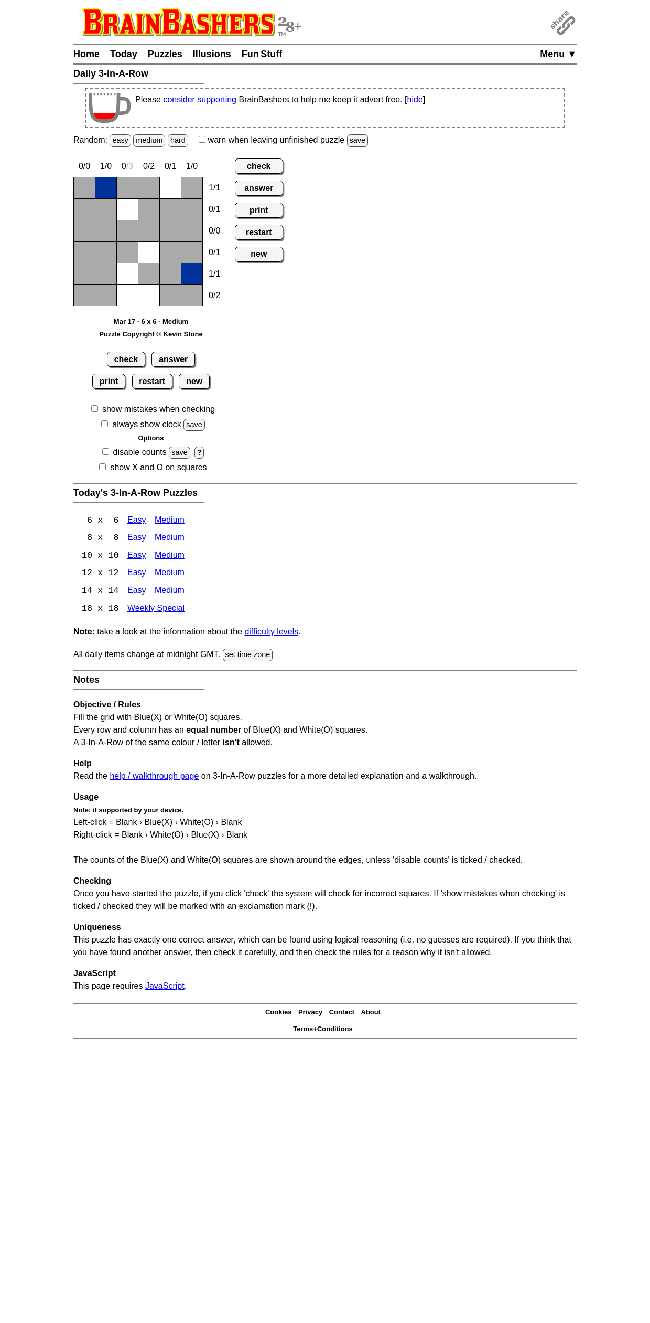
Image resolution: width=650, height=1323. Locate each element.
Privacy (310, 1014)
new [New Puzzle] (194, 381)
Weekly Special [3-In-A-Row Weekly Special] (156, 610)
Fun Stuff (262, 54)
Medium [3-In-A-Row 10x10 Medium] (170, 556)
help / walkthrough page (154, 776)
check (126, 359)
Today (123, 54)
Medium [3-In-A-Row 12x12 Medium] (170, 574)
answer (173, 359)
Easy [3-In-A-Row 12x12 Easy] (136, 574)
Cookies (278, 1014)
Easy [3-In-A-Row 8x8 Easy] (136, 538)
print (109, 381)
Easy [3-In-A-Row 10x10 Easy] (136, 556)
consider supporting (199, 99)
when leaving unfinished (283, 139)
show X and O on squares (158, 467)
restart (152, 381)
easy (120, 140)
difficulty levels (271, 633)
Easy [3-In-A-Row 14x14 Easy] (136, 592)
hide (415, 99)
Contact (341, 1014)
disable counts (140, 452)
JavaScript (165, 986)
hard (178, 140)
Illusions (212, 54)
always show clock (146, 424)
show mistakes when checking (158, 409)
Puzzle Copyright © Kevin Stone (150, 334)
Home (86, 54)
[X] (105, 187)
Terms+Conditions (323, 1030)
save (357, 140)
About (371, 1014)
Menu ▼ (558, 54)
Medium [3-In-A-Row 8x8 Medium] (170, 538)
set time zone (247, 656)
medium (149, 140)
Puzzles (165, 54)
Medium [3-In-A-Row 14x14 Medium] (170, 592)
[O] (170, 187)
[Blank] (84, 187)
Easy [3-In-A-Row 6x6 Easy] (136, 520)
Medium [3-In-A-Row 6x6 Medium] (170, 520)
